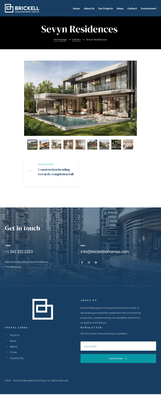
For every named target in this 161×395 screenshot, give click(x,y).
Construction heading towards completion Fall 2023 (51, 171)
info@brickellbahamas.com (104, 252)
